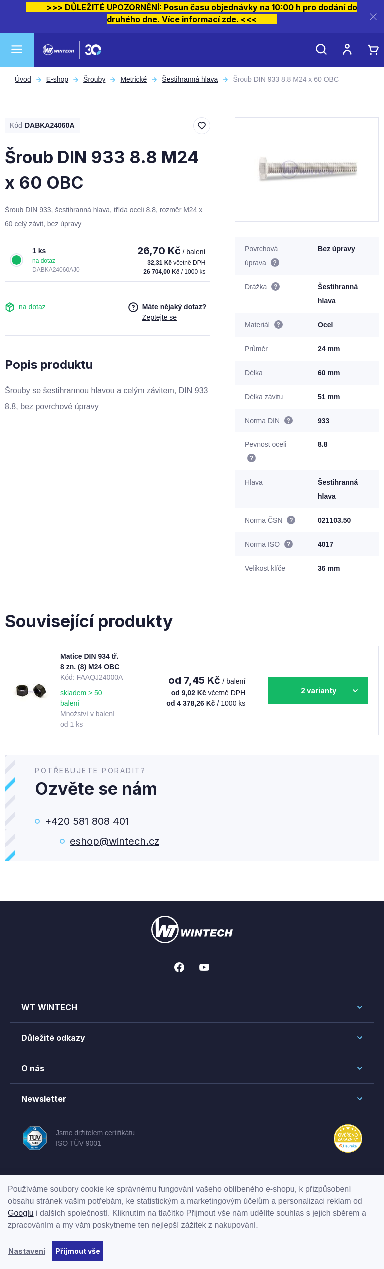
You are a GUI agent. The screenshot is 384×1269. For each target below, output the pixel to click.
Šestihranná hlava (190, 79)
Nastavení (27, 1251)
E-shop (57, 79)
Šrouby (95, 79)
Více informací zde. (200, 19)
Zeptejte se (159, 317)
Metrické (133, 79)
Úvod (23, 79)
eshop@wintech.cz (115, 841)
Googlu (21, 1213)
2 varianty (318, 690)
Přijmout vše (78, 1251)
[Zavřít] (374, 16)
